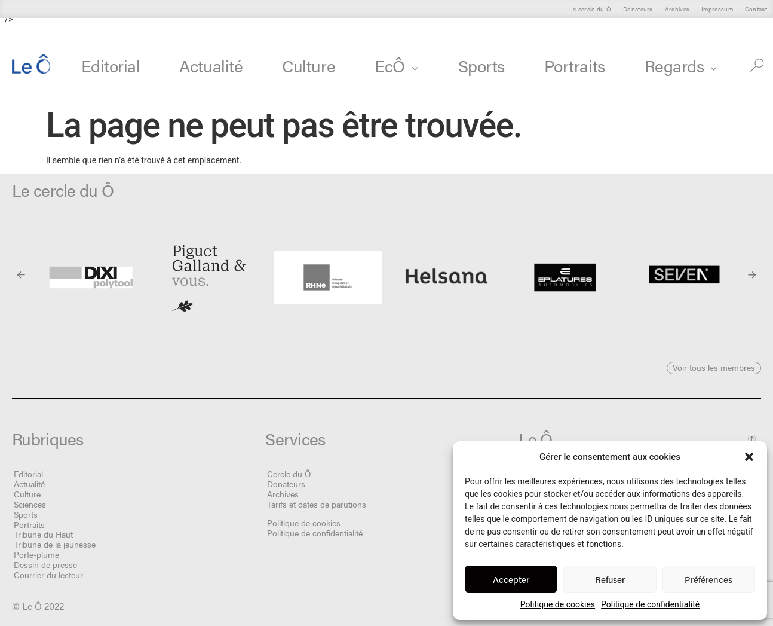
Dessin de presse (45, 564)
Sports (481, 65)
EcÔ (397, 65)
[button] (749, 457)
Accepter (511, 579)
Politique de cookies (557, 604)
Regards (681, 65)
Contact (756, 8)
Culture (308, 65)
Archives (677, 8)
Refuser (610, 579)
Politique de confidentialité (650, 604)
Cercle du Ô (289, 474)
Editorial (110, 65)
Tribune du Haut (43, 534)
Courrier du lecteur (48, 575)
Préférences (708, 579)
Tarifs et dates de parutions (316, 504)
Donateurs (638, 8)
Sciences (30, 504)
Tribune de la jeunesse (55, 544)
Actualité (211, 65)
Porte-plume (36, 554)
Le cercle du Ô (590, 8)
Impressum (717, 8)
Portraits (574, 65)
